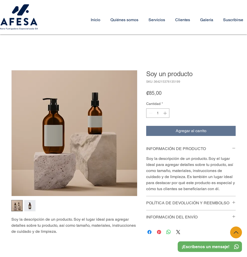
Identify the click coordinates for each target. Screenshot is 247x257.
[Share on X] (178, 232)
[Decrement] (150, 113)
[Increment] (165, 113)
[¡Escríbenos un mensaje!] (210, 246)
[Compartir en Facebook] (149, 232)
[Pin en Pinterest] (159, 232)
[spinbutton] (157, 113)
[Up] (236, 232)
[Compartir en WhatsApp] (169, 232)
